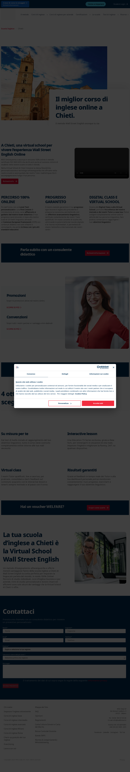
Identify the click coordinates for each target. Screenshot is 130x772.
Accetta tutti (98, 403)
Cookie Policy (81, 394)
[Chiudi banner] (113, 367)
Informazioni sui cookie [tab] (99, 374)
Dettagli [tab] (65, 374)
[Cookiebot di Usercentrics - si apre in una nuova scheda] (99, 367)
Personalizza (64, 403)
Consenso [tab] (31, 374)
